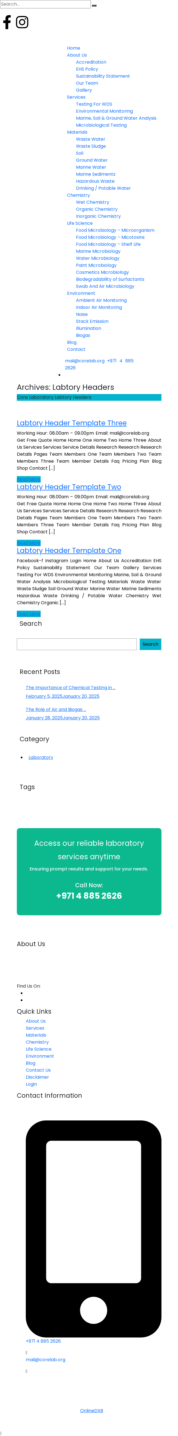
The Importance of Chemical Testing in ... (70, 687)
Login (5, 34)
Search (150, 644)
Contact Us (38, 1070)
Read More (29, 479)
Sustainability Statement (103, 76)
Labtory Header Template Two (69, 487)
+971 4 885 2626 (89, 896)
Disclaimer (37, 1077)
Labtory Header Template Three (72, 423)
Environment (40, 1056)
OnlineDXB (91, 1410)
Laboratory (41, 757)
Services (35, 1028)
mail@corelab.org (85, 361)
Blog (30, 1063)
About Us (36, 1021)
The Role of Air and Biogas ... (56, 709)
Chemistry (37, 1042)
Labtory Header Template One (69, 550)
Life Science (39, 1049)
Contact (76, 349)
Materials (36, 1035)
